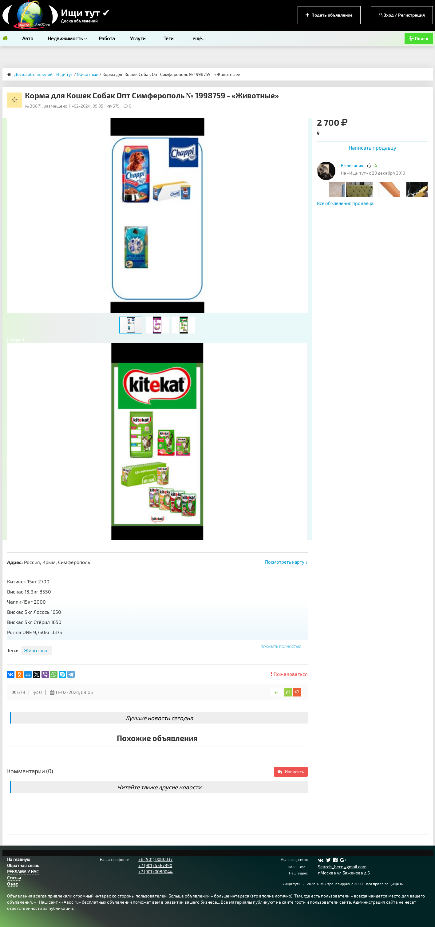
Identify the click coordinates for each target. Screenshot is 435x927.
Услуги (137, 38)
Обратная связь (23, 865)
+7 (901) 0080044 (155, 871)
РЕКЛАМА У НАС (23, 871)
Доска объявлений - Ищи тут (43, 74)
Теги (168, 38)
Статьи (14, 877)
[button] (302, 124)
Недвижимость (67, 38)
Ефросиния (352, 165)
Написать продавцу (372, 147)
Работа (107, 38)
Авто (27, 38)
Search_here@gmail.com (342, 866)
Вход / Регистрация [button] (402, 15)
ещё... (199, 38)
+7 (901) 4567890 (155, 865)
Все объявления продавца (345, 203)
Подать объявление (329, 15)
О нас (12, 883)
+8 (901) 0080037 (155, 859)
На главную (18, 859)
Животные (87, 74)
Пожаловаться (289, 674)
